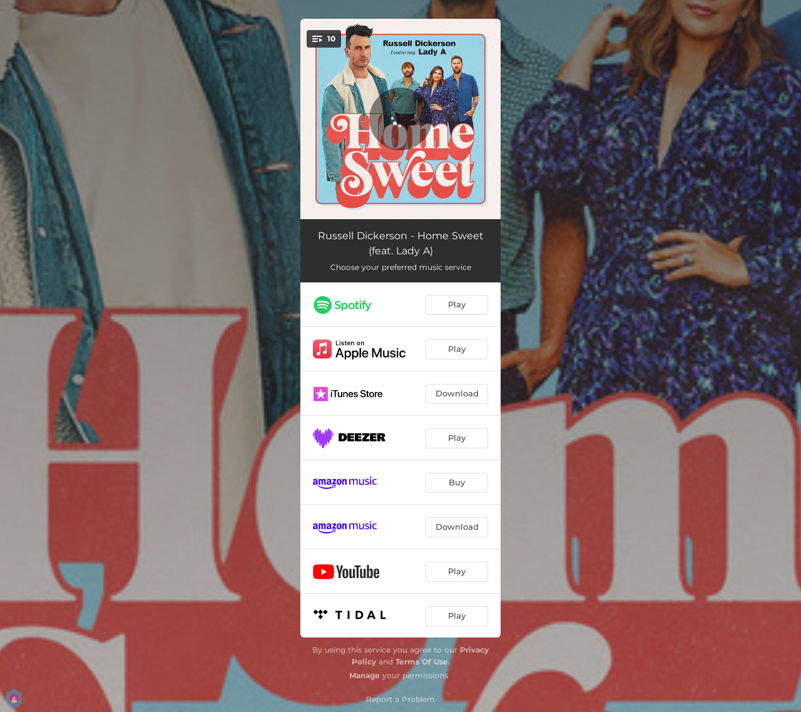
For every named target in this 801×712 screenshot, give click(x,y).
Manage (364, 675)
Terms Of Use (421, 661)
